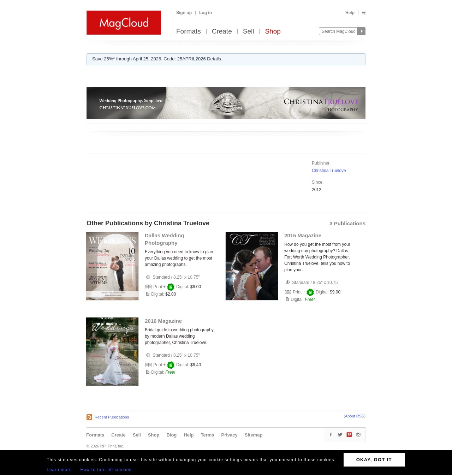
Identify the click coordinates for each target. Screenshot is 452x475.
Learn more (59, 469)
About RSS (354, 416)
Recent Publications (112, 417)
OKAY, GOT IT (374, 459)
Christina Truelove (329, 170)
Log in (205, 12)
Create (222, 31)
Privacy (229, 435)
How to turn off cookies (106, 469)
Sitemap (254, 435)
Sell (248, 31)
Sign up (184, 12)
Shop (272, 31)
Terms (207, 435)
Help (350, 12)
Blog (171, 435)
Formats (188, 31)
